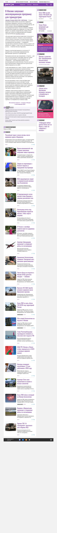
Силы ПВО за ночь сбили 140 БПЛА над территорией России (18, 113)
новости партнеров (10, 127)
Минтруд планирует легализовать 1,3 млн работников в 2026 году (24, 433)
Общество (40, 45)
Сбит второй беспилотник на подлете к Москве (15, 115)
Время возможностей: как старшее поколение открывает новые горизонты (25, 150)
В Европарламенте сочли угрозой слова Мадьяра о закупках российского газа (25, 209)
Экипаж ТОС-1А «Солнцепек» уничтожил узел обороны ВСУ (24, 505)
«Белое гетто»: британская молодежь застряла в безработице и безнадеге (45, 92)
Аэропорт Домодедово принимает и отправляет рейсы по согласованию (24, 270)
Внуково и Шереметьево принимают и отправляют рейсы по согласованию (25, 490)
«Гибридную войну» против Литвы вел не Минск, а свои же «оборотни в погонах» (45, 126)
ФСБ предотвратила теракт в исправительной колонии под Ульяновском (25, 194)
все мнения (49, 30)
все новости (41, 18)
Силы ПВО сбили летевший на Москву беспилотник (25, 462)
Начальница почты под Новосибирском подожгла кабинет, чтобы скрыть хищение (25, 226)
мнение (41, 22)
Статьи (29, 4)
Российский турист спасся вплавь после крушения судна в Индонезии (17, 136)
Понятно (48, 519)
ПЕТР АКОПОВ (41, 30)
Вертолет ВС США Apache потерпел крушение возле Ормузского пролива (25, 330)
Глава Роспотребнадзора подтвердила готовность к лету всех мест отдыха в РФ (25, 387)
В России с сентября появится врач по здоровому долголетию (25, 255)
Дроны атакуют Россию (22, 1)
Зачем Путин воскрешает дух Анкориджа (43, 27)
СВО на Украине (34, 1)
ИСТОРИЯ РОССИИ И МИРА (44, 64)
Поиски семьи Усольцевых (46, 1)
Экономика (40, 111)
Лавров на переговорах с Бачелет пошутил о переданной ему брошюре (25, 165)
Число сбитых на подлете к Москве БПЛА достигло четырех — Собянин (25, 314)
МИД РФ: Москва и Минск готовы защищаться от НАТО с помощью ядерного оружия (25, 403)
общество (41, 54)
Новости (22, 4)
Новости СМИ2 (7, 129)
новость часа (42, 10)
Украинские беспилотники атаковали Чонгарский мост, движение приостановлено (25, 286)
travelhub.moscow (20, 33)
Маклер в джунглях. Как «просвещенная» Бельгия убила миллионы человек (45, 59)
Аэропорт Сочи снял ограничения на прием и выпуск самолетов (24, 448)
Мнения (35, 4)
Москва (7, 20)
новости (8, 132)
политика (41, 120)
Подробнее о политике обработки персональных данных (30, 520)
